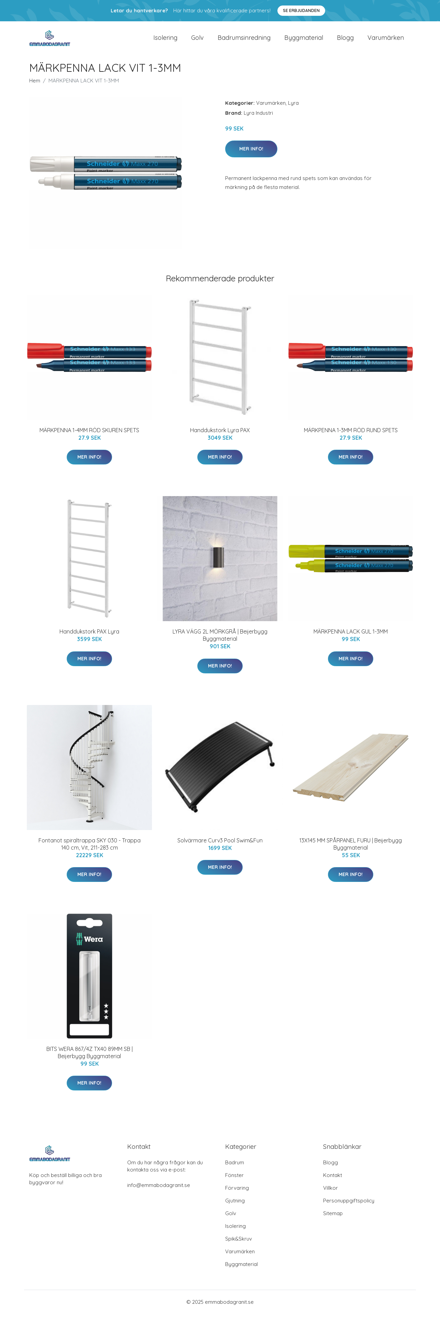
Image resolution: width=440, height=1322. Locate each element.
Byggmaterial (303, 42)
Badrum (234, 1170)
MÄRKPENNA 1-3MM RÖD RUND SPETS (351, 438)
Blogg (345, 42)
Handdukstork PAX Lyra (89, 639)
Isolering (165, 42)
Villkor (330, 1196)
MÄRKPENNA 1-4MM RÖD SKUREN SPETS (89, 438)
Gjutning (235, 1209)
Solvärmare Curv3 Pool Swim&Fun (220, 848)
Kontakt (332, 1183)
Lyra (293, 111)
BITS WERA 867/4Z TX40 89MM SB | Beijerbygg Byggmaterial (89, 1061)
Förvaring (237, 1196)
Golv (197, 42)
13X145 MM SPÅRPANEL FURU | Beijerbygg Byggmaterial (350, 852)
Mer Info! (251, 157)
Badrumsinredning (244, 42)
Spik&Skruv (238, 1247)
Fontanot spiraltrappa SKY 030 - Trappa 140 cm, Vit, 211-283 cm (89, 852)
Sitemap (333, 1221)
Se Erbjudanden (301, 10)
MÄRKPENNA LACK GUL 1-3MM (351, 639)
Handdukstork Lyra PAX (220, 438)
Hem (34, 89)
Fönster (234, 1183)
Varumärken (385, 42)
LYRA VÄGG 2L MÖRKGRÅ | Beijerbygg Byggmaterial (220, 643)
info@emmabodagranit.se (158, 1193)
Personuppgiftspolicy (348, 1209)
